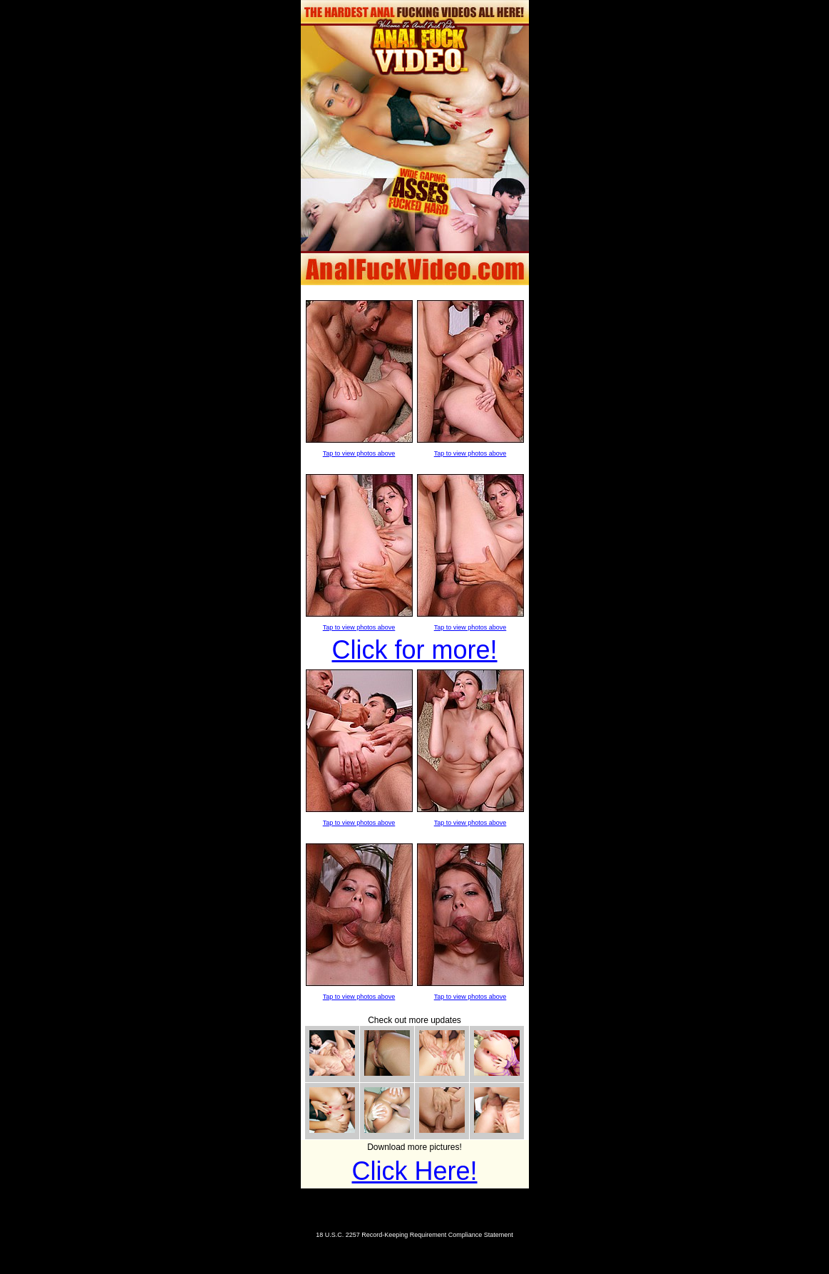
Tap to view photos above (359, 453)
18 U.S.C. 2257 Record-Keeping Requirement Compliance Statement (414, 1234)
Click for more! (414, 649)
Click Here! (414, 1171)
